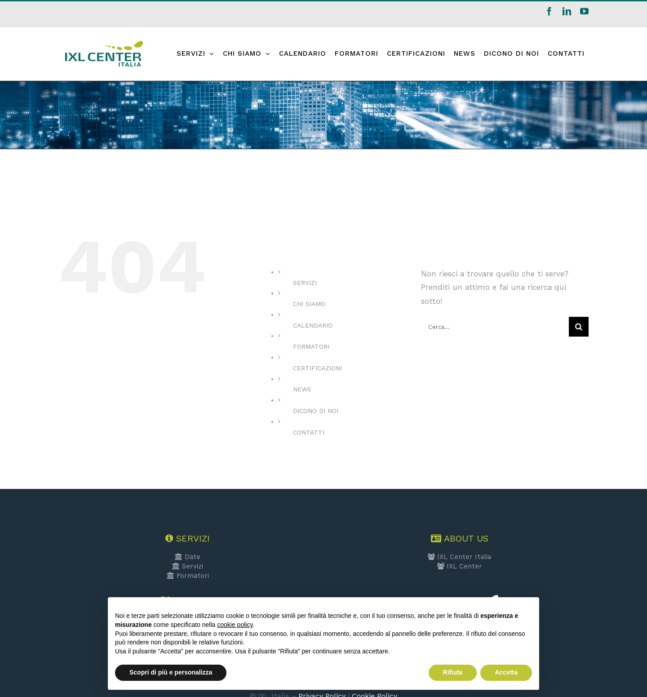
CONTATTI (308, 432)
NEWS (302, 389)
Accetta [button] (506, 672)
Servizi (187, 566)
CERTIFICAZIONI (317, 368)
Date (187, 557)
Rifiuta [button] (453, 672)
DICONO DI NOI (315, 410)
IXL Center (459, 566)
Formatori (188, 576)
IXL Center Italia (459, 557)
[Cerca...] (495, 327)
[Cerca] (579, 327)
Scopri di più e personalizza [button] (170, 672)
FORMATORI (311, 346)
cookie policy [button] (235, 624)
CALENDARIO (312, 325)
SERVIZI (305, 282)
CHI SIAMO (309, 303)
